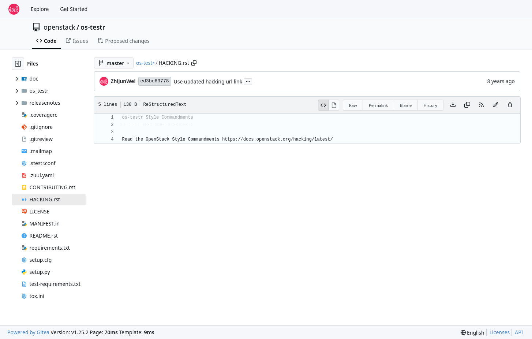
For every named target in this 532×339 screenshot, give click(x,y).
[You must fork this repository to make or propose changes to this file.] (496, 105)
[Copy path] (193, 63)
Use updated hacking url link (208, 81)
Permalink (378, 105)
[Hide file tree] (18, 63)
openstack (59, 27)
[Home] (14, 9)
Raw (353, 105)
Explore (40, 8)
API (519, 332)
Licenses (500, 332)
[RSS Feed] (481, 105)
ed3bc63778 (155, 81)
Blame (406, 105)
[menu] (472, 332)
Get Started (73, 8)
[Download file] (453, 105)
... (248, 80)
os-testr (92, 27)
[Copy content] (467, 105)
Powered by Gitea (28, 332)
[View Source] (323, 105)
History (430, 105)
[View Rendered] (334, 105)
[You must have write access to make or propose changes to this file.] (510, 105)
